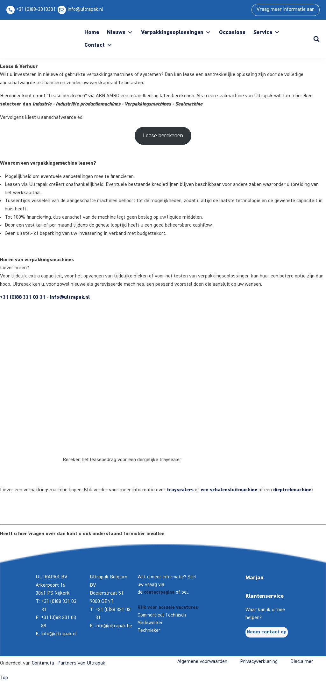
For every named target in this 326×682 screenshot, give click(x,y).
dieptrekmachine (292, 490)
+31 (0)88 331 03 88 (58, 622)
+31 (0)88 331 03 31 (23, 297)
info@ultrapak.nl (85, 9)
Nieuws (120, 32)
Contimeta (43, 663)
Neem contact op (267, 632)
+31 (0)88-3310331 (36, 9)
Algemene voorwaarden (202, 661)
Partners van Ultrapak (81, 663)
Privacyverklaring (259, 661)
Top (4, 677)
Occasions (232, 32)
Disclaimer (301, 661)
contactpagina (159, 592)
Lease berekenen (163, 136)
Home (91, 32)
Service (266, 32)
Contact (98, 45)
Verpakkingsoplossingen (176, 32)
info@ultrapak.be (113, 626)
